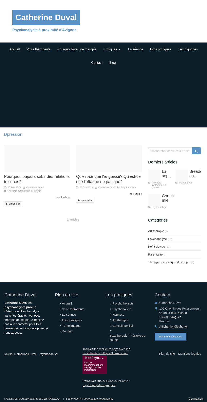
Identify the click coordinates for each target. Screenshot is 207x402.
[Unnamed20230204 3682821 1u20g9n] (37, 158)
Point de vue (156, 246)
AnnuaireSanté (118, 381)
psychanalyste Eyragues (98, 385)
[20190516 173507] (154, 200)
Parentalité (155, 254)
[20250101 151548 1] (181, 175)
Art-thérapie (156, 231)
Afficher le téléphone (173, 326)
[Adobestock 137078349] (154, 175)
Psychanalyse (157, 239)
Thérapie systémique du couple (169, 262)
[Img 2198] (109, 158)
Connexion (195, 398)
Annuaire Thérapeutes (100, 398)
